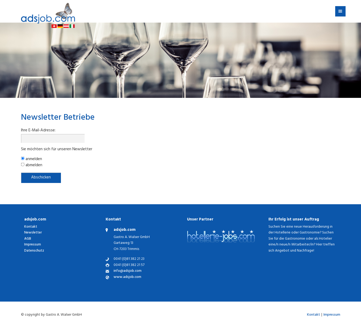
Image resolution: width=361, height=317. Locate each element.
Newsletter (33, 233)
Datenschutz (34, 251)
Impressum (32, 244)
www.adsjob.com (127, 277)
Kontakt (30, 227)
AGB (27, 239)
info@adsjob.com (128, 271)
